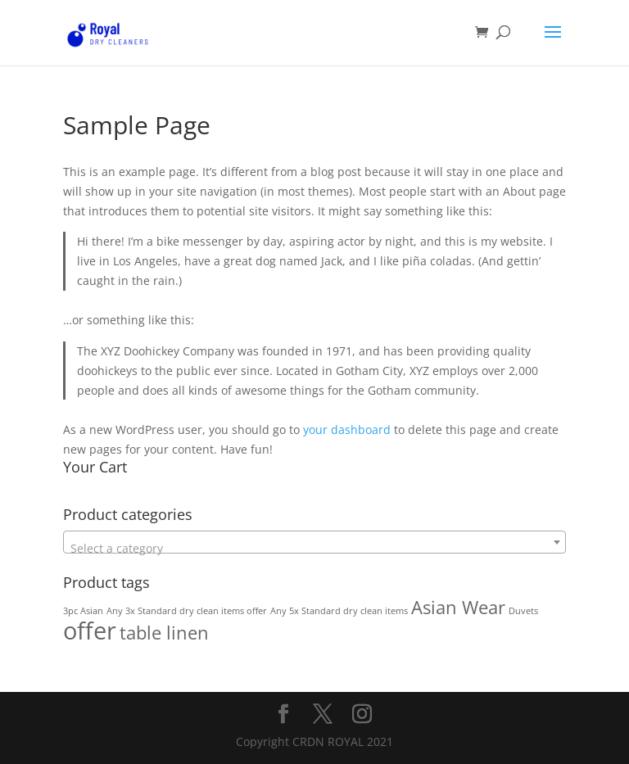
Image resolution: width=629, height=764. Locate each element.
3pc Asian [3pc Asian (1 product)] (83, 611)
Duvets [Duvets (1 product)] (523, 611)
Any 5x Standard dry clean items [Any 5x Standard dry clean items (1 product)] (339, 611)
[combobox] (314, 542)
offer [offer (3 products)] (89, 630)
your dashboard (347, 429)
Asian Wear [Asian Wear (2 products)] (458, 607)
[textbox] (314, 548)
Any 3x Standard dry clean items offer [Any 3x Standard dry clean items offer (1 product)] (186, 611)
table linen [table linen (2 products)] (164, 632)
